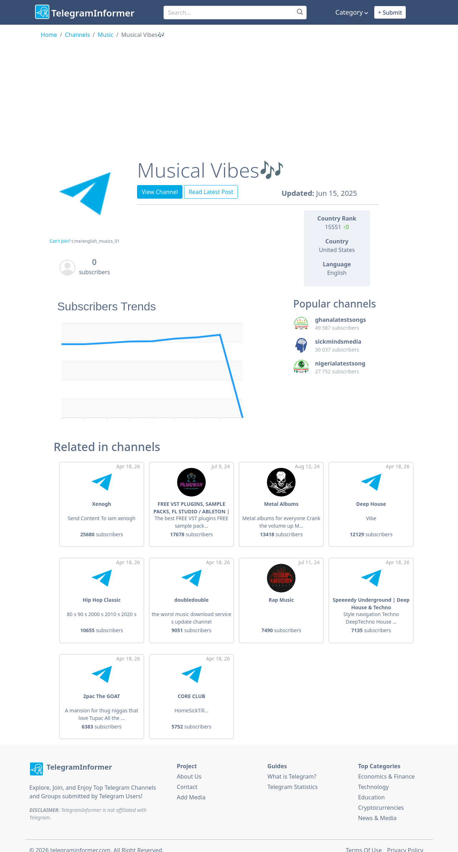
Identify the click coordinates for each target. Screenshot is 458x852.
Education (371, 788)
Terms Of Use (364, 841)
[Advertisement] (229, 93)
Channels (77, 35)
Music (105, 35)
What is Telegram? (291, 767)
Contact (187, 778)
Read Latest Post (211, 192)
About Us (189, 767)
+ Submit (390, 12)
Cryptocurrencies (381, 799)
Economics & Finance (386, 767)
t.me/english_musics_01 (96, 241)
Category (349, 12)
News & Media (377, 809)
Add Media (191, 788)
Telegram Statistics (292, 778)
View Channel (160, 192)
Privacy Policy (405, 841)
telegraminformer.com (80, 841)
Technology (373, 778)
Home (49, 35)
